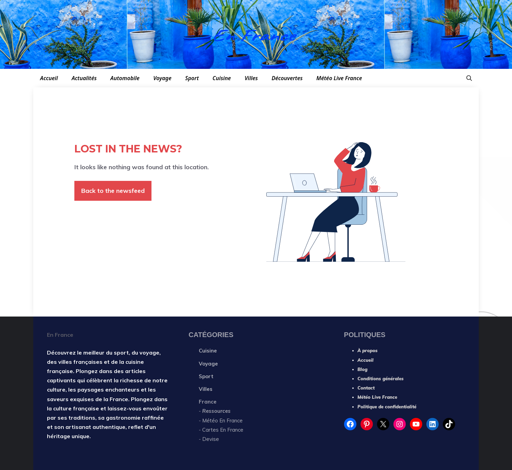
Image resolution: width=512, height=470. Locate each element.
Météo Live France (339, 78)
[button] (469, 78)
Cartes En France (223, 429)
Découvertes (287, 78)
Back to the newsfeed (113, 191)
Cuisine (221, 78)
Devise (210, 439)
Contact (366, 388)
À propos (367, 350)
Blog (362, 369)
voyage (149, 352)
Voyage (162, 78)
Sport (192, 78)
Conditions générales (380, 378)
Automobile (124, 78)
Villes (251, 78)
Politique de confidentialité (386, 406)
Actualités (84, 78)
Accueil (49, 78)
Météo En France (222, 420)
